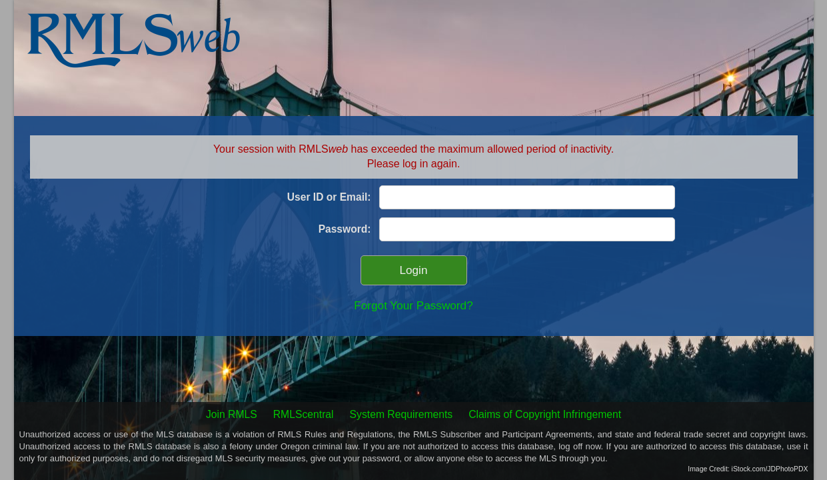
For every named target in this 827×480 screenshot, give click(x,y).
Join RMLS (231, 414)
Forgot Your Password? (413, 305)
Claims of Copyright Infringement (544, 414)
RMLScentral (303, 414)
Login (414, 270)
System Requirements (401, 414)
